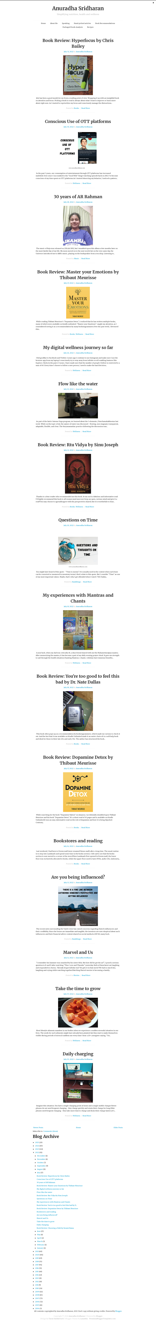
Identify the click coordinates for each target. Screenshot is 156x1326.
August (40, 1169)
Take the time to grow (78, 988)
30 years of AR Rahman (78, 196)
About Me (54, 23)
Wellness (76, 183)
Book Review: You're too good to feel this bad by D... (57, 1205)
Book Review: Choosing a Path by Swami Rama (55, 1228)
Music (76, 259)
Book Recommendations (105, 23)
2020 (37, 1255)
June (39, 1231)
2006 (37, 1302)
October (40, 1163)
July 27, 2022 (68, 283)
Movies (76, 975)
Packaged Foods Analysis (73, 27)
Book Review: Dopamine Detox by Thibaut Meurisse (57, 1208)
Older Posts (118, 1128)
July (38, 1173)
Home (43, 23)
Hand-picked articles (82, 23)
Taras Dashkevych (56, 1319)
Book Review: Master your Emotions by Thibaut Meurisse (60, 1186)
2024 (37, 1146)
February (40, 1245)
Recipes (90, 27)
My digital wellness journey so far (78, 347)
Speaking (66, 23)
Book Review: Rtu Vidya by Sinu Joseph (78, 444)
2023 (37, 1149)
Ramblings (76, 582)
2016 (37, 1268)
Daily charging (78, 1053)
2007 (37, 1298)
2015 (37, 1272)
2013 (37, 1278)
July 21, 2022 (68, 450)
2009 (37, 1292)
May (38, 1235)
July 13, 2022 (68, 883)
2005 (37, 1305)
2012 (37, 1282)
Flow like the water (78, 383)
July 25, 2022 (68, 389)
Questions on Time (78, 520)
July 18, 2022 (68, 687)
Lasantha (84, 1319)
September (41, 1166)
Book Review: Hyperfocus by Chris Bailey (53, 1176)
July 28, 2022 (69, 202)
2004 (37, 1308)
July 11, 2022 (68, 958)
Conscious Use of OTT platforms (78, 121)
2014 (37, 1275)
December (41, 1156)
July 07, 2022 (68, 994)
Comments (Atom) (50, 1131)
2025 (37, 1142)
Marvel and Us (78, 952)
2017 (37, 1265)
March (39, 1241)
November (41, 1159)
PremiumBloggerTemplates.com (102, 1319)
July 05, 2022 (69, 1059)
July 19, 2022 (68, 606)
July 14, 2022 (68, 846)
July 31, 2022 (68, 52)
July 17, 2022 (68, 768)
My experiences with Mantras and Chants (53, 1202)
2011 (36, 1285)
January (40, 1248)
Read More (85, 108)
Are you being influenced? (78, 877)
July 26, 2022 (69, 353)
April (39, 1238)
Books (76, 108)
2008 (37, 1295)
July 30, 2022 (69, 127)
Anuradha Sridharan (78, 8)
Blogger (118, 1311)
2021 (37, 1251)
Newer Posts (38, 1128)
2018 (37, 1261)
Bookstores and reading (78, 840)
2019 (37, 1258)
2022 (37, 1152)
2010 (37, 1288)
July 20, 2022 (69, 525)
